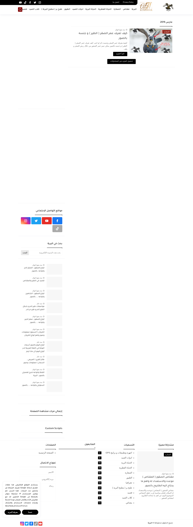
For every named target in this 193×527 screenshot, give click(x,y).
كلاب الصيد (34, 9)
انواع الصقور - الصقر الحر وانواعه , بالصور (34, 269)
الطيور (67, 9)
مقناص (126, 9)
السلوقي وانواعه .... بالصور (33, 385)
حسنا (30, 512)
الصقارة (117, 9)
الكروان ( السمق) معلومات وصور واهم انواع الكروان (33, 333)
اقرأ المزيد (120, 54)
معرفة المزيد (13, 512)
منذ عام (39, 304)
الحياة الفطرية (104, 9)
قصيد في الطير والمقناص (33, 281)
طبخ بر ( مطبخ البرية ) (51, 9)
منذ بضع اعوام (120, 30)
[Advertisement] (41, 63)
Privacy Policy (128, 2)
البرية (134, 9)
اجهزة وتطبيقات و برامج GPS (115, 452)
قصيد (24, 9)
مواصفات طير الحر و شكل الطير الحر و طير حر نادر (33, 308)
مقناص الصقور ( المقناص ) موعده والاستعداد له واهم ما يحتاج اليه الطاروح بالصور (157, 481)
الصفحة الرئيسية (46, 452)
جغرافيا (115, 482)
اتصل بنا (116, 2)
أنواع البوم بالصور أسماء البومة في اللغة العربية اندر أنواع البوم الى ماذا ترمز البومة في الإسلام (33, 348)
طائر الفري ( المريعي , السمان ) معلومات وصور (33, 361)
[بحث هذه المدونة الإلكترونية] (45, 252)
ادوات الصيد (77, 9)
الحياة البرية (90, 9)
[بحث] (20, 9)
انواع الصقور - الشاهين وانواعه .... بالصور (34, 295)
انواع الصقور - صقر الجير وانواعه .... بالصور (34, 321)
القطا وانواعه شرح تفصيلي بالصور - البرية (33, 374)
